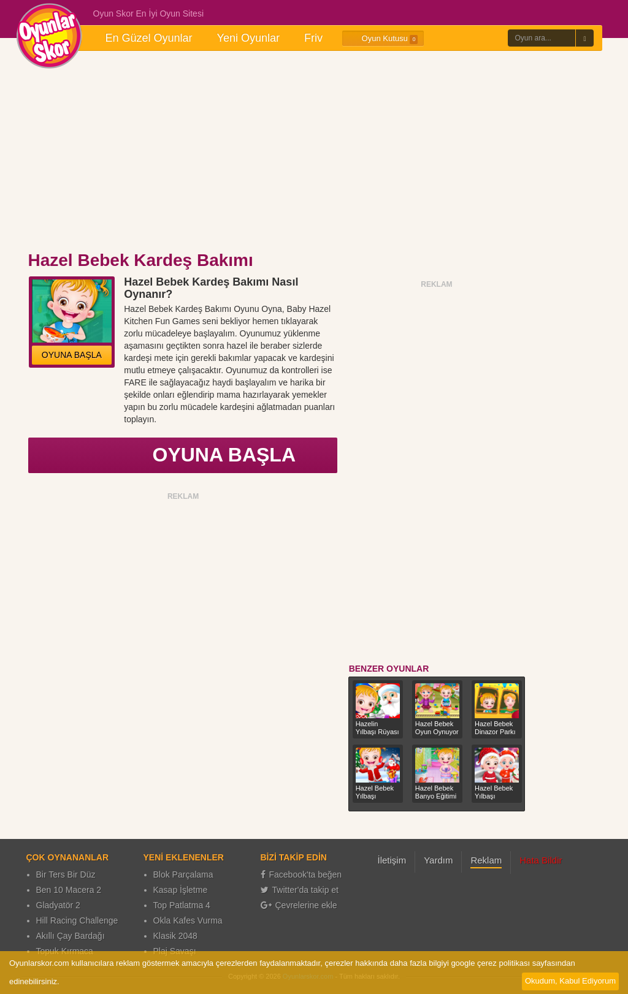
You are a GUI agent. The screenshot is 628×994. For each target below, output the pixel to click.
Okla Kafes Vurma (188, 920)
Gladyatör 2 (58, 905)
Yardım (438, 860)
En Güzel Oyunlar (149, 38)
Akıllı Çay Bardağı (70, 936)
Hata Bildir (540, 860)
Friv (313, 38)
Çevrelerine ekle (299, 905)
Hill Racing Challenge (77, 920)
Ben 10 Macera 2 (69, 890)
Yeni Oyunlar (248, 38)
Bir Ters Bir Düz (66, 874)
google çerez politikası (490, 963)
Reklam (486, 860)
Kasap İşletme (180, 890)
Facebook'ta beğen (301, 874)
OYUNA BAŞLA (72, 355)
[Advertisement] (314, 152)
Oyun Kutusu (383, 38)
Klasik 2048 (175, 936)
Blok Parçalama (183, 874)
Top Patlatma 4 (181, 905)
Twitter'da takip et (300, 890)
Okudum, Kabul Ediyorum (570, 980)
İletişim (392, 860)
